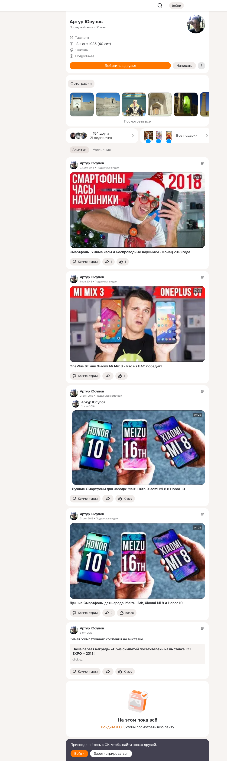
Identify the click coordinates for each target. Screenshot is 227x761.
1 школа (81, 50)
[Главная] (11, 22)
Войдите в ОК (112, 727)
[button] (81, 84)
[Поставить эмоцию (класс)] (123, 262)
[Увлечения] (31, 22)
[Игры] (52, 63)
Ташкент (82, 37)
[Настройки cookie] (31, 755)
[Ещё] (31, 725)
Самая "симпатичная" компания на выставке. (107, 639)
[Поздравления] (31, 63)
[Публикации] (11, 42)
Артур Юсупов (86, 22)
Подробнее (84, 56)
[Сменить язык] (31, 735)
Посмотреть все (137, 121)
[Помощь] (11, 83)
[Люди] (31, 42)
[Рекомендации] (31, 83)
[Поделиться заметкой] (108, 262)
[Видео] (52, 42)
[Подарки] (11, 63)
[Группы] (52, 22)
